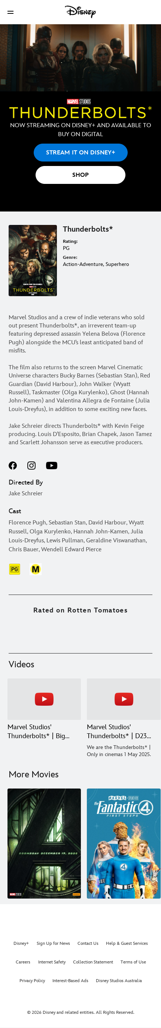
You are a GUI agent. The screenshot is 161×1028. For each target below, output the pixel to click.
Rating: (70, 241)
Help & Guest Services (127, 943)
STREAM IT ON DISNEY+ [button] (80, 152)
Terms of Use (133, 962)
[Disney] (80, 12)
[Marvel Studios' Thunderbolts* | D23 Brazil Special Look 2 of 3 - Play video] (123, 699)
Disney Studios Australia (119, 981)
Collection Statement (93, 962)
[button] (10, 12)
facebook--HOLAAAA (13, 465)
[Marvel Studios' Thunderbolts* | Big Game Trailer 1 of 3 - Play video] (44, 699)
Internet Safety (52, 962)
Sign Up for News (53, 943)
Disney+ (21, 943)
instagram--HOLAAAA (31, 465)
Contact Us (88, 943)
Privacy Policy (32, 981)
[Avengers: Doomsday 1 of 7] (44, 844)
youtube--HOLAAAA (51, 465)
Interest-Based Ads (70, 981)
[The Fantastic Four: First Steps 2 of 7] (123, 844)
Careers (23, 962)
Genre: (70, 257)
